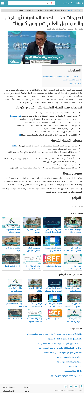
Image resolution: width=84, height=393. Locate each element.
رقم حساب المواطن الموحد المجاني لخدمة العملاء (62, 352)
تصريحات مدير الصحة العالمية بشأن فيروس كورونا (62, 76)
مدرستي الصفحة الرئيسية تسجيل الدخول (65, 375)
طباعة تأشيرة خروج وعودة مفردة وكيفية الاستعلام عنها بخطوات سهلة (54, 334)
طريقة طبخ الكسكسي (72, 371)
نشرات (79, 3)
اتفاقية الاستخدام (9, 391)
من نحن (27, 391)
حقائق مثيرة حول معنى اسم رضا (69, 357)
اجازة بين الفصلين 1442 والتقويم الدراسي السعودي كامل (59, 348)
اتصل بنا (27, 387)
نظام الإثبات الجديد (74, 366)
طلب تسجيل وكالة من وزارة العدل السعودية (64, 339)
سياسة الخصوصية (9, 387)
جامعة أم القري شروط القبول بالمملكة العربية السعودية (59, 343)
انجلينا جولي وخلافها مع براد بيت (69, 362)
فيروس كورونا (75, 83)
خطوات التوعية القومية (72, 79)
